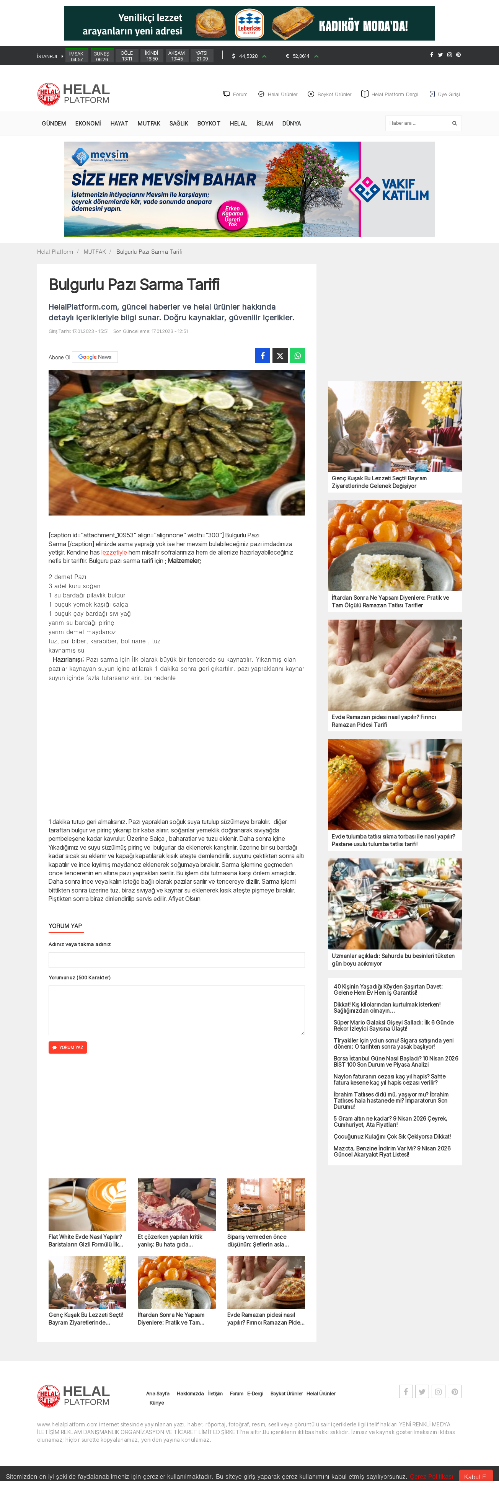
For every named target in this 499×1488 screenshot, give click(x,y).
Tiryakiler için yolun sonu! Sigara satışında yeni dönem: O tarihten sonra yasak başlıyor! (394, 1044)
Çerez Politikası (431, 1476)
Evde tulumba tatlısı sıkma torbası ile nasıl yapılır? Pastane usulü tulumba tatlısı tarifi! (393, 840)
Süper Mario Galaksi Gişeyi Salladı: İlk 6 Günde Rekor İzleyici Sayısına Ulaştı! (394, 1026)
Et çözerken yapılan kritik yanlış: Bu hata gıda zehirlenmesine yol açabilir (172, 1240)
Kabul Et (476, 1476)
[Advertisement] (177, 749)
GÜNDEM (54, 123)
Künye (157, 1403)
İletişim (215, 1393)
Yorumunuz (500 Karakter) (80, 977)
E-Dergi (255, 1393)
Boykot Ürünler (287, 1393)
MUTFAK (149, 123)
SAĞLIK (179, 123)
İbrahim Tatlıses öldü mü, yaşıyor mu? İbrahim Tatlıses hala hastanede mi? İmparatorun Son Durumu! (391, 1101)
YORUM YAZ (67, 1047)
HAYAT (120, 123)
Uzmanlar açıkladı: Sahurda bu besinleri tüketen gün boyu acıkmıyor (393, 960)
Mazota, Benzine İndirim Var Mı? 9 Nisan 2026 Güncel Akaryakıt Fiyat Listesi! (392, 1151)
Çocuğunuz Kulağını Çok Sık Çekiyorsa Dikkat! (392, 1137)
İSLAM (265, 123)
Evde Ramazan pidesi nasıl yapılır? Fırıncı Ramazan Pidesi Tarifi (265, 1319)
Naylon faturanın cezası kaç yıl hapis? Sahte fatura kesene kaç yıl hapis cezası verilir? (389, 1080)
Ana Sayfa (158, 1393)
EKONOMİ (88, 123)
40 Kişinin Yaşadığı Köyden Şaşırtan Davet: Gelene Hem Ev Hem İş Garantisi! (388, 990)
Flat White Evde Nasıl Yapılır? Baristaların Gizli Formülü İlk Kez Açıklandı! (85, 1240)
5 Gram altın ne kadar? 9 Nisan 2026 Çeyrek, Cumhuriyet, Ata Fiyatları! (391, 1122)
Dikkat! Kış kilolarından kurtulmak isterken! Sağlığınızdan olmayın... (387, 1008)
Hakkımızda (190, 1393)
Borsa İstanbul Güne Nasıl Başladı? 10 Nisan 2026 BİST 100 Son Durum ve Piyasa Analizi (396, 1062)
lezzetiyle (114, 552)
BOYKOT (208, 123)
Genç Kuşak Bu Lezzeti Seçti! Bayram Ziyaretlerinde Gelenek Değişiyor (86, 1319)
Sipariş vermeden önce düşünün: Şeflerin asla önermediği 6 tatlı (257, 1240)
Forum (236, 1393)
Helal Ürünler (321, 1393)
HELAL (238, 123)
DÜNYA (291, 123)
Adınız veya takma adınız (80, 944)
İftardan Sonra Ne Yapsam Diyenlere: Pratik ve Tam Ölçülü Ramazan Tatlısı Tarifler (171, 1319)
